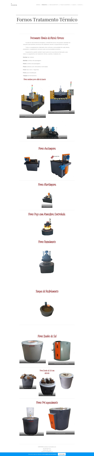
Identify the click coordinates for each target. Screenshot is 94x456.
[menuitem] (38, 4)
